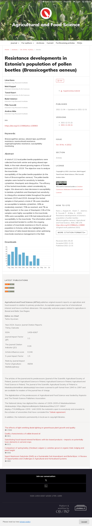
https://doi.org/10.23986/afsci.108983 (21, 126)
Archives (40, 43)
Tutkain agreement (57, 412)
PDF (60, 81)
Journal (14, 43)
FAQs (79, 43)
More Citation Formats (71, 232)
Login (76, 1)
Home (7, 49)
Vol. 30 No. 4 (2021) (26, 49)
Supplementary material (71, 91)
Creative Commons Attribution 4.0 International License (69, 189)
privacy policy (25, 522)
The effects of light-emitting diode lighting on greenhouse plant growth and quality (40, 427)
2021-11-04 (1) (66, 125)
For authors (27, 43)
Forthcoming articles (65, 43)
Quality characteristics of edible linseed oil (22, 433)
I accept (84, 522)
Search (86, 1)
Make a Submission (52, 1)
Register (67, 1)
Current (50, 43)
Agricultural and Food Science (46, 24)
